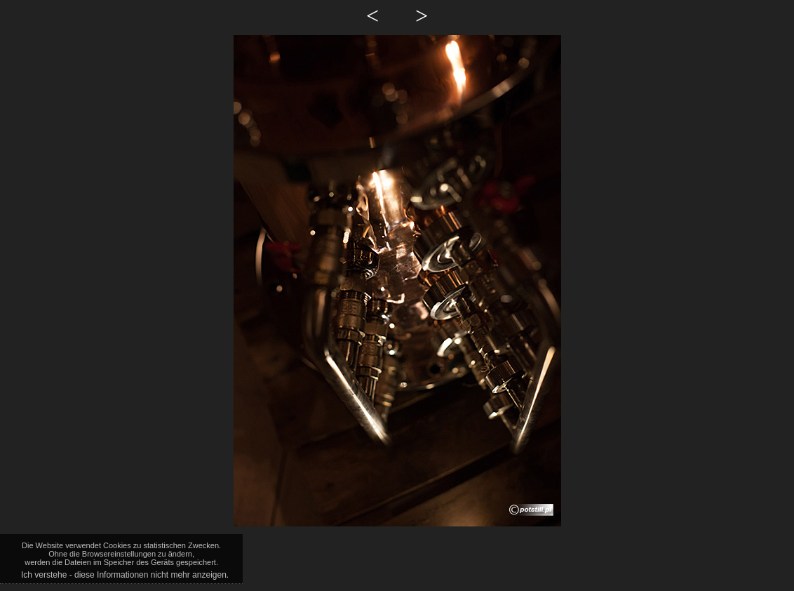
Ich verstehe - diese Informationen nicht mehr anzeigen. (125, 575)
